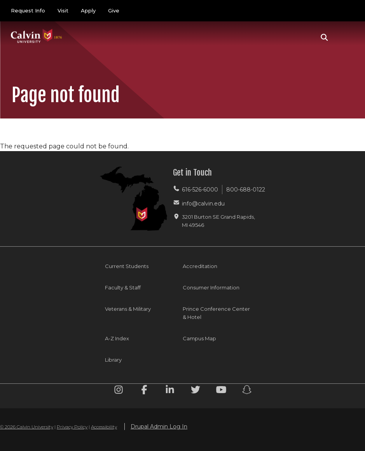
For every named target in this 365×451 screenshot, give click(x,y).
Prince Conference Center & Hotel (216, 313)
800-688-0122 (245, 189)
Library (113, 360)
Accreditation (200, 266)
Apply (88, 10)
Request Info (28, 10)
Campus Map (199, 338)
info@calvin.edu (203, 203)
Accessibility (104, 427)
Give (113, 10)
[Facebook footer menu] (144, 391)
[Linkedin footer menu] (170, 391)
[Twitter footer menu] (195, 391)
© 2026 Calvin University (26, 427)
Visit (63, 10)
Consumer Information (211, 287)
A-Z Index (117, 338)
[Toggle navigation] (345, 37)
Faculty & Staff (123, 287)
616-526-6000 (200, 189)
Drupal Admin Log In (159, 426)
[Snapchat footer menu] (247, 391)
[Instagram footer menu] (118, 391)
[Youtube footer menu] (221, 391)
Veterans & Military (128, 309)
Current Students (126, 266)
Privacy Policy (72, 427)
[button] (324, 37)
